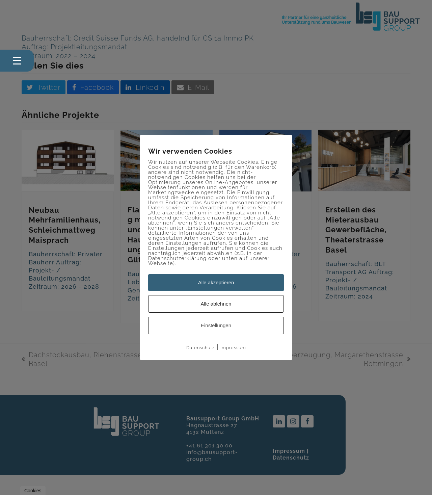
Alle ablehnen (216, 304)
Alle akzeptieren (216, 282)
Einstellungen (216, 325)
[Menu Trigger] (17, 61)
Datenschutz (200, 347)
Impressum (233, 347)
